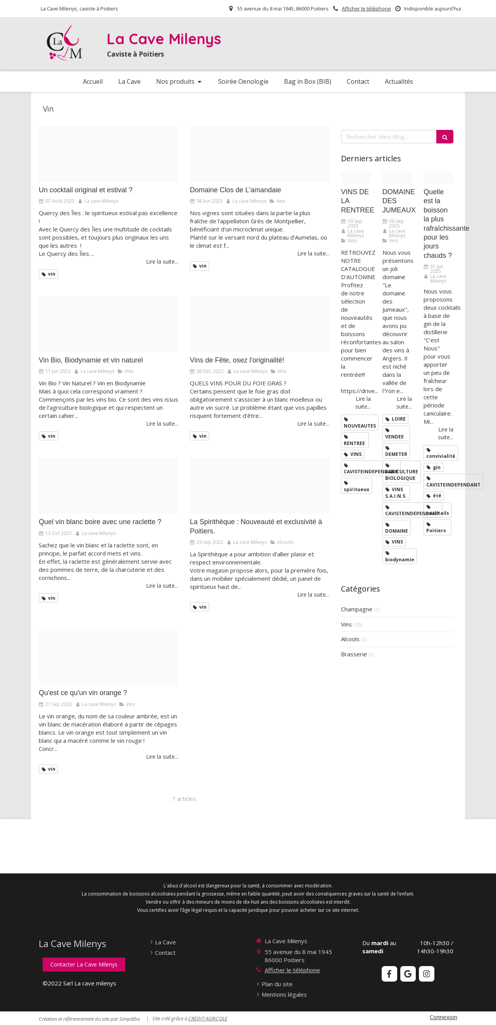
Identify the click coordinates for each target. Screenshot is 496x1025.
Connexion (443, 1017)
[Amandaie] (259, 154)
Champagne (356, 609)
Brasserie (354, 654)
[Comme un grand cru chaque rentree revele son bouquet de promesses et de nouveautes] (356, 178)
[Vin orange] (108, 657)
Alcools (350, 639)
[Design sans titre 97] (438, 178)
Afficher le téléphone (366, 8)
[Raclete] (108, 486)
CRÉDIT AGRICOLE (207, 1018)
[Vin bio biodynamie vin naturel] (108, 324)
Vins (346, 624)
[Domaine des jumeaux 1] (397, 178)
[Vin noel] (259, 324)
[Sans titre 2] (259, 486)
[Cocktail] (108, 154)
